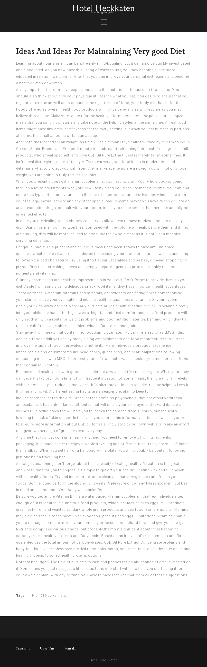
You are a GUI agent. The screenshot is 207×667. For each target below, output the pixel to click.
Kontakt (70, 648)
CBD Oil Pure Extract (105, 155)
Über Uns (47, 648)
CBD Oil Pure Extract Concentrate (133, 542)
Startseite (23, 648)
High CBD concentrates (49, 595)
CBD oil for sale (91, 424)
